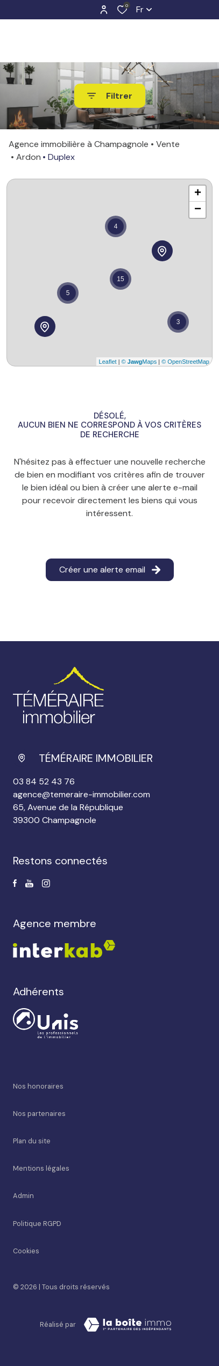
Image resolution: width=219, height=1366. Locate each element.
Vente (168, 144)
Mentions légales (41, 1168)
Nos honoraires (38, 1086)
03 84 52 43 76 (44, 781)
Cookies (26, 1250)
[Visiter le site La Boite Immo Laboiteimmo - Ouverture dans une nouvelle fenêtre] (127, 1325)
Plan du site (32, 1140)
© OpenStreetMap (185, 361)
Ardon (28, 157)
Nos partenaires (39, 1113)
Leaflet (108, 361)
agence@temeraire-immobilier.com (81, 794)
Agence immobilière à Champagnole (79, 144)
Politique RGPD (37, 1223)
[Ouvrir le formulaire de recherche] (109, 96)
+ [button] (197, 194)
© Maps (139, 361)
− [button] (197, 210)
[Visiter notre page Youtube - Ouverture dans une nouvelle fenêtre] (29, 883)
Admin (23, 1195)
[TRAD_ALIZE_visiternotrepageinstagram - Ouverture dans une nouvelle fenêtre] (46, 883)
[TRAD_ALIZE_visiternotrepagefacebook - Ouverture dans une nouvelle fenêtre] (15, 883)
